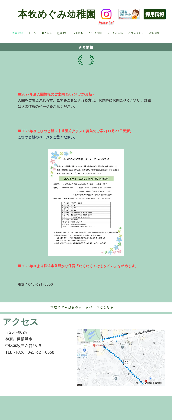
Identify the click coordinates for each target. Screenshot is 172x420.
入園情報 (28, 106)
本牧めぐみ (42, 14)
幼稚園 (81, 14)
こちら (108, 307)
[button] (46, 33)
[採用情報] (155, 14)
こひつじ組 (26, 137)
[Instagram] (106, 14)
